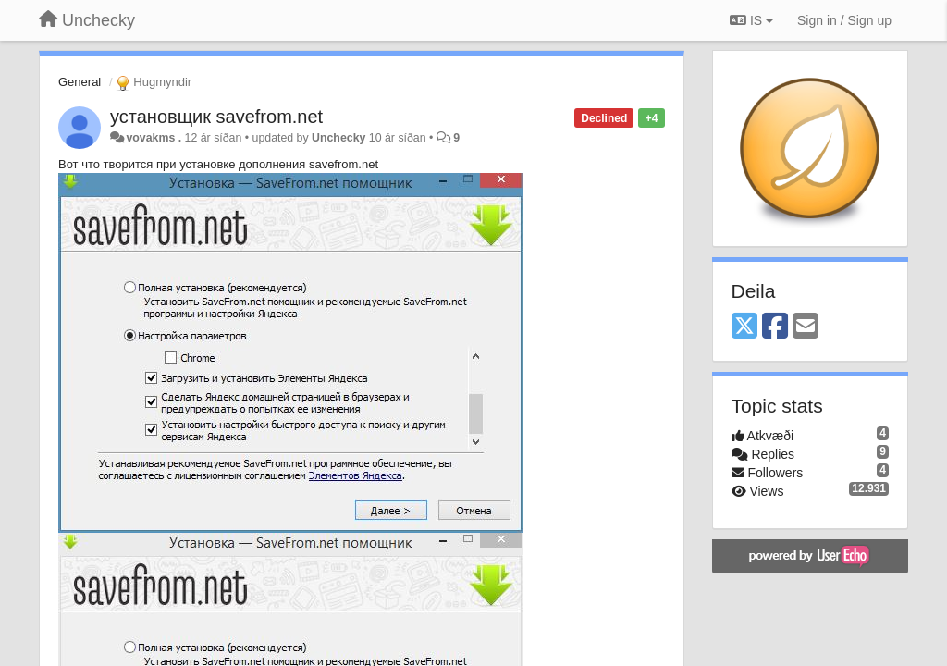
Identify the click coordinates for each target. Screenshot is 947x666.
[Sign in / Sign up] (844, 20)
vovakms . (153, 137)
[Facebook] (775, 327)
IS (751, 20)
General (79, 82)
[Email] (805, 327)
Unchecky (338, 137)
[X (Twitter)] (744, 327)
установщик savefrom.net (216, 116)
